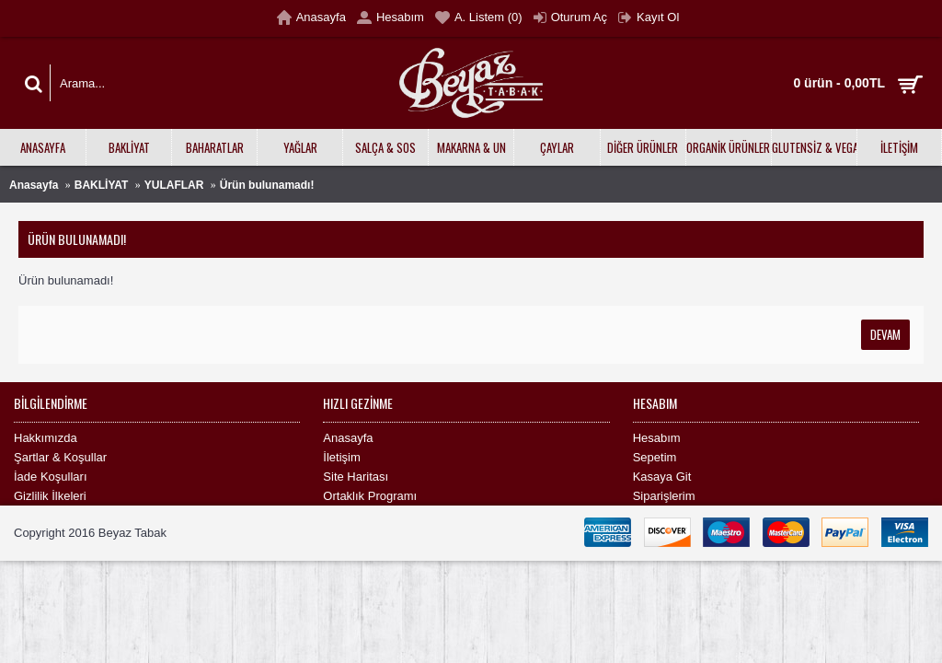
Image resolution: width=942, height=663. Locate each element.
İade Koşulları (50, 476)
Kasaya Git (662, 476)
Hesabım (657, 438)
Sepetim (655, 457)
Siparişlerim (664, 496)
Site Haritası (355, 476)
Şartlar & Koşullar (60, 457)
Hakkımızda (45, 438)
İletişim (341, 457)
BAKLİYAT (102, 185)
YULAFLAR (174, 185)
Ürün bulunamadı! (267, 185)
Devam (885, 334)
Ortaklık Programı (370, 496)
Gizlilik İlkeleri (50, 496)
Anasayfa (33, 185)
